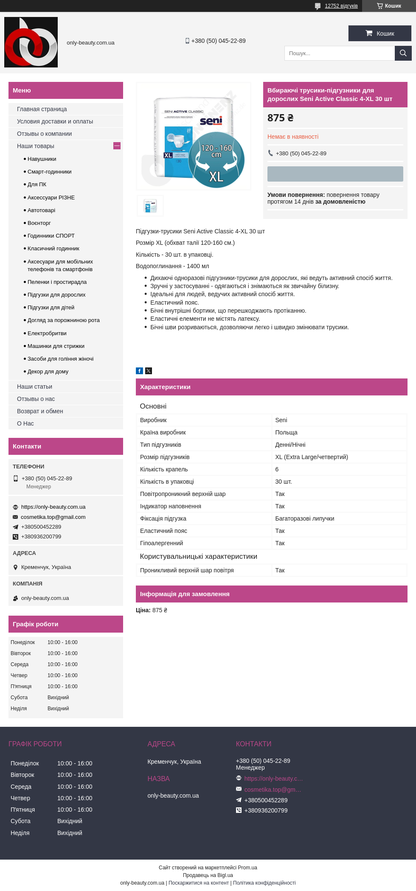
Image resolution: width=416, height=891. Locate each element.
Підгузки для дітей (51, 307)
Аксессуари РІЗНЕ (51, 197)
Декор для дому (48, 371)
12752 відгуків (341, 6)
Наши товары (35, 146)
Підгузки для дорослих (57, 294)
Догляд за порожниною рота (64, 320)
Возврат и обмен (40, 411)
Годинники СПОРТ (51, 236)
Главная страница (42, 109)
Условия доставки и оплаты (55, 121)
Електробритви (47, 333)
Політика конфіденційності (264, 883)
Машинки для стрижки (56, 346)
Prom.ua (247, 868)
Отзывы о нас (36, 398)
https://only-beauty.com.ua (53, 507)
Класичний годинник (53, 248)
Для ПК (37, 184)
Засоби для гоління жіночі (60, 359)
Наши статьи (34, 386)
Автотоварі (41, 210)
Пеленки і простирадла (57, 282)
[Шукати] (403, 53)
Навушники (42, 159)
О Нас (25, 423)
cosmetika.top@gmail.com (53, 517)
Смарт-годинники (50, 171)
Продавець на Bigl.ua (208, 875)
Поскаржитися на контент (199, 883)
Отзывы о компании (44, 133)
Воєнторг (39, 223)
